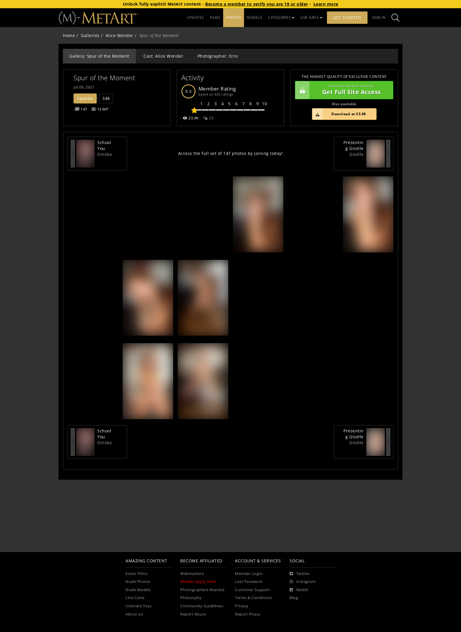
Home (69, 35)
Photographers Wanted (202, 589)
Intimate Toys (139, 605)
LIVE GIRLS (311, 17)
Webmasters (192, 573)
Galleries (90, 35)
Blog (294, 597)
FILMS (215, 17)
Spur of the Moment (104, 77)
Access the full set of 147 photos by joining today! (230, 153)
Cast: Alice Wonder (163, 56)
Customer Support (252, 589)
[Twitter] (300, 573)
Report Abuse (193, 614)
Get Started (347, 17)
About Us (134, 614)
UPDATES (195, 17)
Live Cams (135, 597)
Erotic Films (136, 573)
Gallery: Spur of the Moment (99, 56)
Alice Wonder (119, 35)
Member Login (248, 573)
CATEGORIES (281, 17)
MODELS (254, 17)
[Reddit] (299, 590)
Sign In (379, 17)
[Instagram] (302, 581)
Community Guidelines (201, 605)
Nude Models (138, 589)
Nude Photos (138, 581)
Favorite (85, 98)
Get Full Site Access (342, 90)
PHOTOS (233, 17)
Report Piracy (247, 614)
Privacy (242, 605)
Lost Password (249, 581)
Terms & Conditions (253, 597)
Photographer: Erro (218, 56)
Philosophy (190, 597)
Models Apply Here (198, 581)
